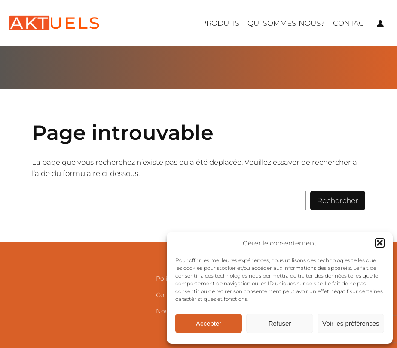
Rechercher (337, 200)
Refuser (280, 323)
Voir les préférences (350, 323)
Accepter (208, 323)
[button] (380, 243)
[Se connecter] (380, 23)
